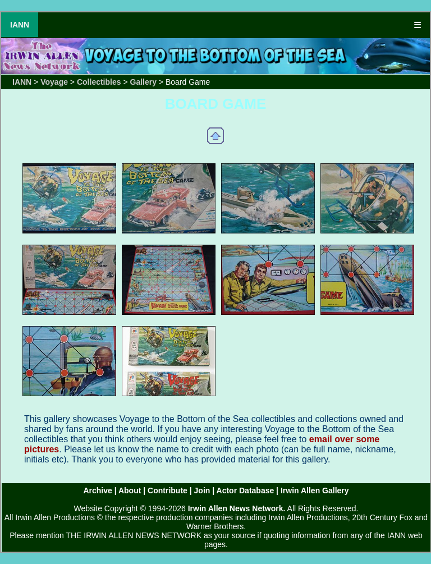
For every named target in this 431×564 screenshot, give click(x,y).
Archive (97, 490)
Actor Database (245, 490)
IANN (19, 24)
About (129, 490)
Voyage (54, 81)
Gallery (143, 81)
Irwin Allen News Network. (237, 508)
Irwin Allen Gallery (315, 490)
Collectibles (99, 81)
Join (202, 490)
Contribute (167, 490)
